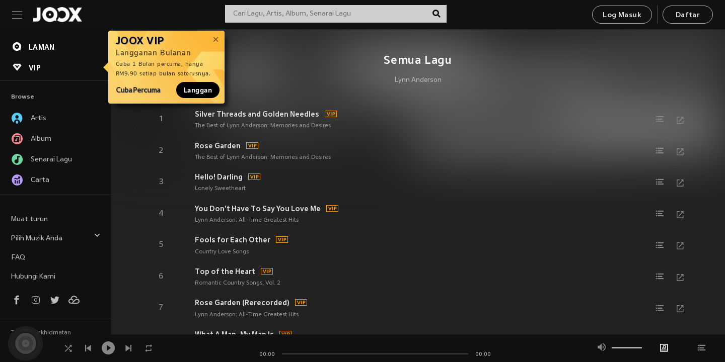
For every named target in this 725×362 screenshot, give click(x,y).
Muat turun (29, 219)
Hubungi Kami (33, 277)
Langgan (198, 90)
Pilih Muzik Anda (56, 237)
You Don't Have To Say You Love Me (258, 209)
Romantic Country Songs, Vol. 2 (237, 283)
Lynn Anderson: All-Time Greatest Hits (247, 220)
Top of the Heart (225, 271)
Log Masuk (622, 15)
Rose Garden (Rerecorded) (242, 303)
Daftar (688, 15)
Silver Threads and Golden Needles (257, 114)
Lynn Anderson (418, 80)
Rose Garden (218, 146)
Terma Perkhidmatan (41, 332)
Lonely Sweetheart (220, 189)
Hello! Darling (219, 177)
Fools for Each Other (232, 240)
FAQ (18, 257)
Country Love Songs (222, 252)
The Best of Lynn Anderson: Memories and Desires (263, 126)
